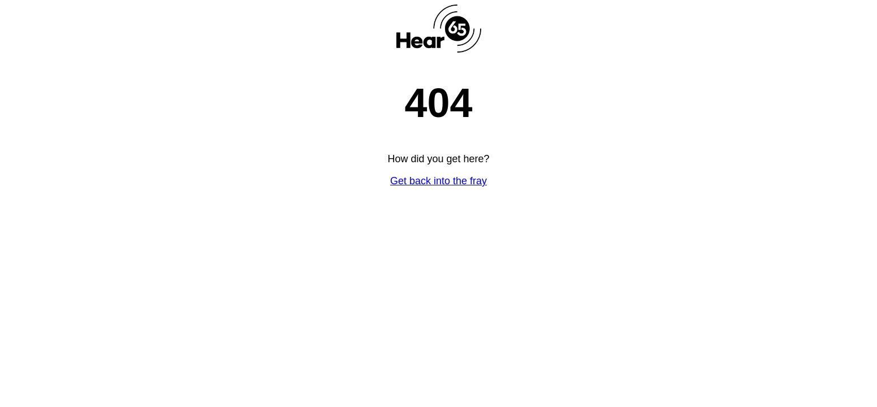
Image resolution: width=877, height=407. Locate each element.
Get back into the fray (438, 181)
